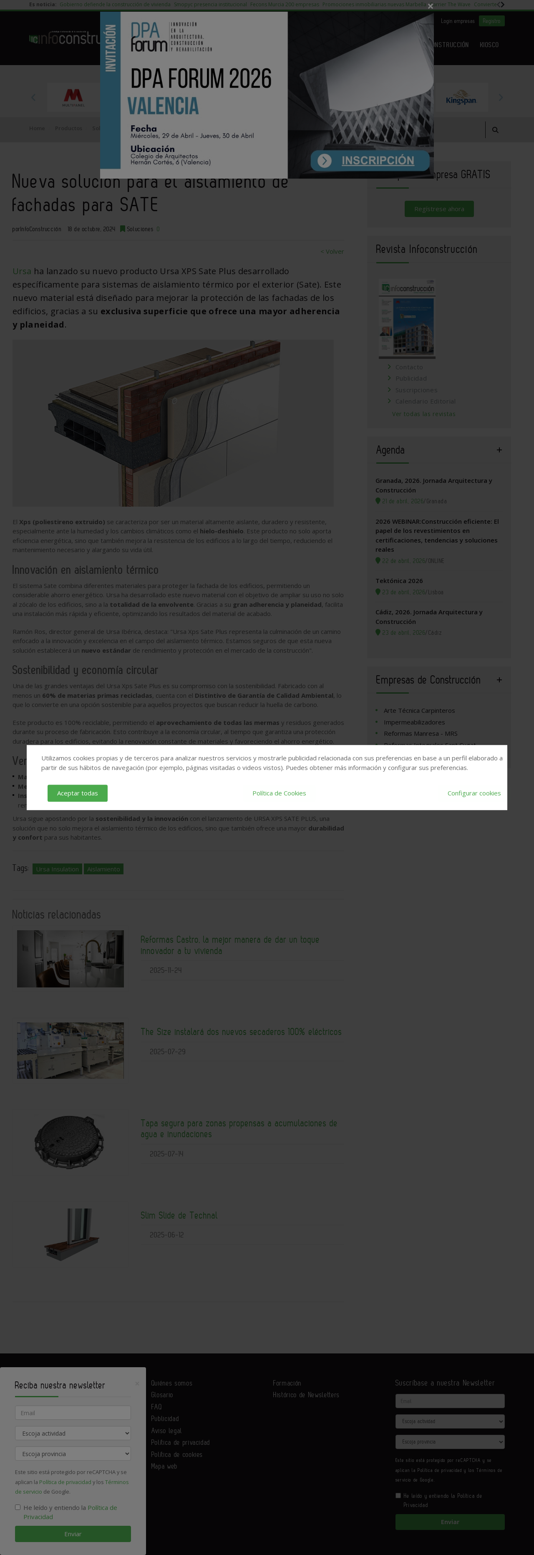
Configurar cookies (474, 793)
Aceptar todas (77, 793)
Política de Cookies (279, 793)
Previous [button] (33, 97)
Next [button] (500, 97)
